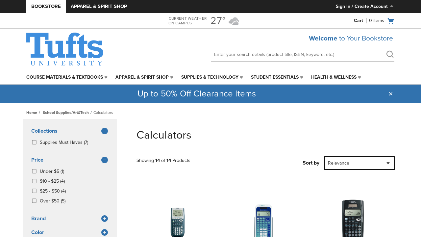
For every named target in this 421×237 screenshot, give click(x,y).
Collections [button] (70, 131)
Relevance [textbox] (338, 163)
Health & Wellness (334, 77)
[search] (390, 55)
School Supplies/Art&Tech (66, 112)
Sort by (311, 163)
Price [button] (70, 160)
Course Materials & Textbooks (64, 77)
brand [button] (70, 219)
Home (31, 112)
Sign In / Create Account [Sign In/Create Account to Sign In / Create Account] (365, 6)
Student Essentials (275, 77)
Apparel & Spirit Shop (99, 6)
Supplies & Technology (209, 77)
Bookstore (46, 6)
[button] (390, 94)
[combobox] (359, 163)
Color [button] (70, 233)
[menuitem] (67, 77)
